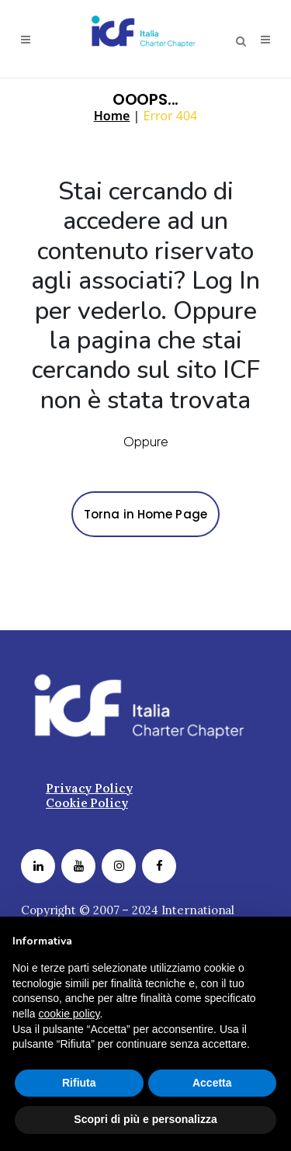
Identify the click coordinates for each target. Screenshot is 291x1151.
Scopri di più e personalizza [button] (145, 1119)
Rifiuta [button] (79, 1082)
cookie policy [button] (68, 1013)
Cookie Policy (87, 802)
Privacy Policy (89, 787)
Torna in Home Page (145, 514)
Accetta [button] (212, 1082)
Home (112, 115)
